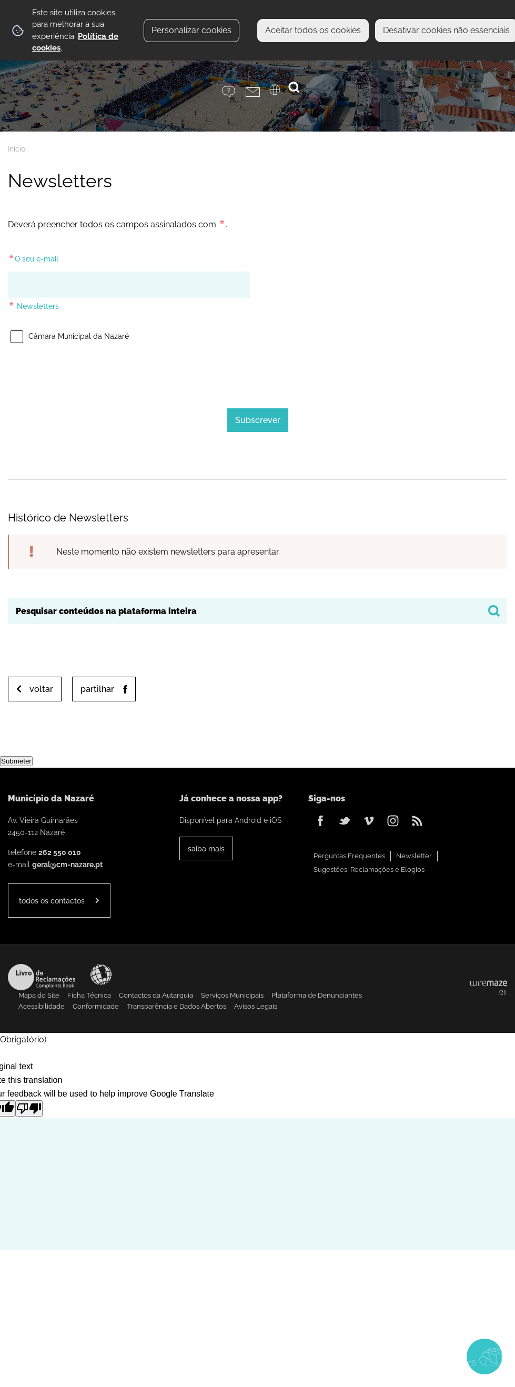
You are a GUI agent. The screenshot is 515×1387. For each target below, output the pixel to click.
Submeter (16, 761)
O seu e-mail (33, 257)
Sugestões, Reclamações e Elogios (369, 869)
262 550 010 (59, 852)
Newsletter (414, 856)
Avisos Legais (255, 1006)
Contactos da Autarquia (156, 995)
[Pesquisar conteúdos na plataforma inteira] (494, 611)
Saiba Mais (206, 848)
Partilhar (97, 689)
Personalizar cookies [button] (191, 30)
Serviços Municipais (232, 995)
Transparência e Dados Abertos (176, 1006)
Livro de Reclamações (41, 977)
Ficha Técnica (89, 995)
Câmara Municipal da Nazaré (68, 332)
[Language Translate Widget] (281, 93)
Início (16, 149)
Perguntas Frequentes (349, 856)
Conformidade (96, 1006)
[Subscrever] (257, 420)
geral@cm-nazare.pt (67, 864)
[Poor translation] (29, 1108)
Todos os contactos (52, 900)
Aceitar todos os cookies (313, 30)
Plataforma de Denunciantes (316, 995)
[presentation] (258, 372)
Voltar (41, 689)
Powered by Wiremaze (488, 988)
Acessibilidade (101, 974)
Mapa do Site (38, 995)
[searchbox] (257, 611)
